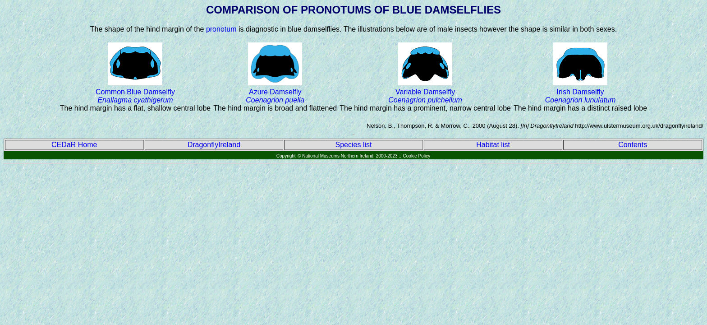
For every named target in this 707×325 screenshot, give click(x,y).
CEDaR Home (74, 145)
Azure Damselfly (275, 96)
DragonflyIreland (214, 145)
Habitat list (493, 145)
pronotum (221, 29)
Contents (632, 145)
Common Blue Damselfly (135, 96)
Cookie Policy (417, 155)
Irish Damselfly (580, 96)
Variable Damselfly (425, 96)
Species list (353, 145)
